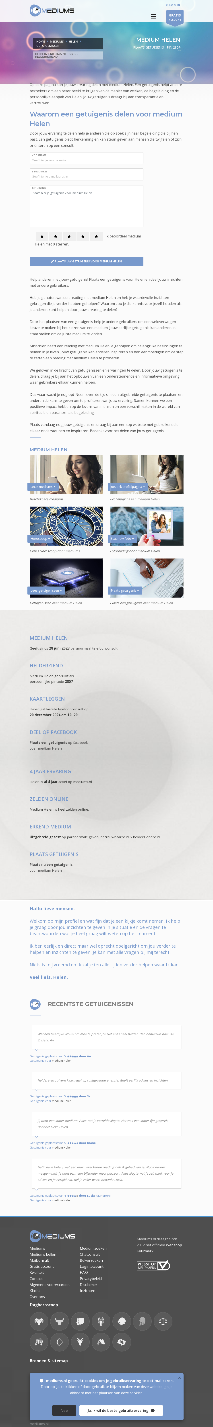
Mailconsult (39, 1260)
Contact (36, 1278)
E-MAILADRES (39, 171)
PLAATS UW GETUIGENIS (86, 261)
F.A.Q (84, 1272)
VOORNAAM (39, 155)
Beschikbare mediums (46, 499)
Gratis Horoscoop (43, 551)
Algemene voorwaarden (50, 1284)
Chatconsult (90, 1254)
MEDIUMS (57, 41)
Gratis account (42, 1266)
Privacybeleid (91, 1278)
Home (40, 41)
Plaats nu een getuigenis (51, 864)
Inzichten (87, 1290)
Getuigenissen (40, 603)
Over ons (37, 1296)
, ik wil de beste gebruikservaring (119, 1410)
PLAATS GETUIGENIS (54, 854)
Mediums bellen (43, 1254)
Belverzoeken (91, 1260)
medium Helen (62, 1061)
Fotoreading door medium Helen (135, 551)
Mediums (37, 1248)
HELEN (73, 41)
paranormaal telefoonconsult (94, 648)
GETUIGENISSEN (48, 46)
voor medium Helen (46, 870)
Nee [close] (64, 1410)
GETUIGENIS (39, 188)
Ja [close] (121, 1410)
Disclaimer (88, 1284)
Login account (91, 1266)
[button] (153, 16)
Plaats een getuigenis (126, 603)
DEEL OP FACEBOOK (53, 732)
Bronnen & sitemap (49, 1360)
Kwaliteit (37, 1272)
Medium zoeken (93, 1248)
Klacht (35, 1290)
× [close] (179, 1377)
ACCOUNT (175, 17)
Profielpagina (120, 499)
